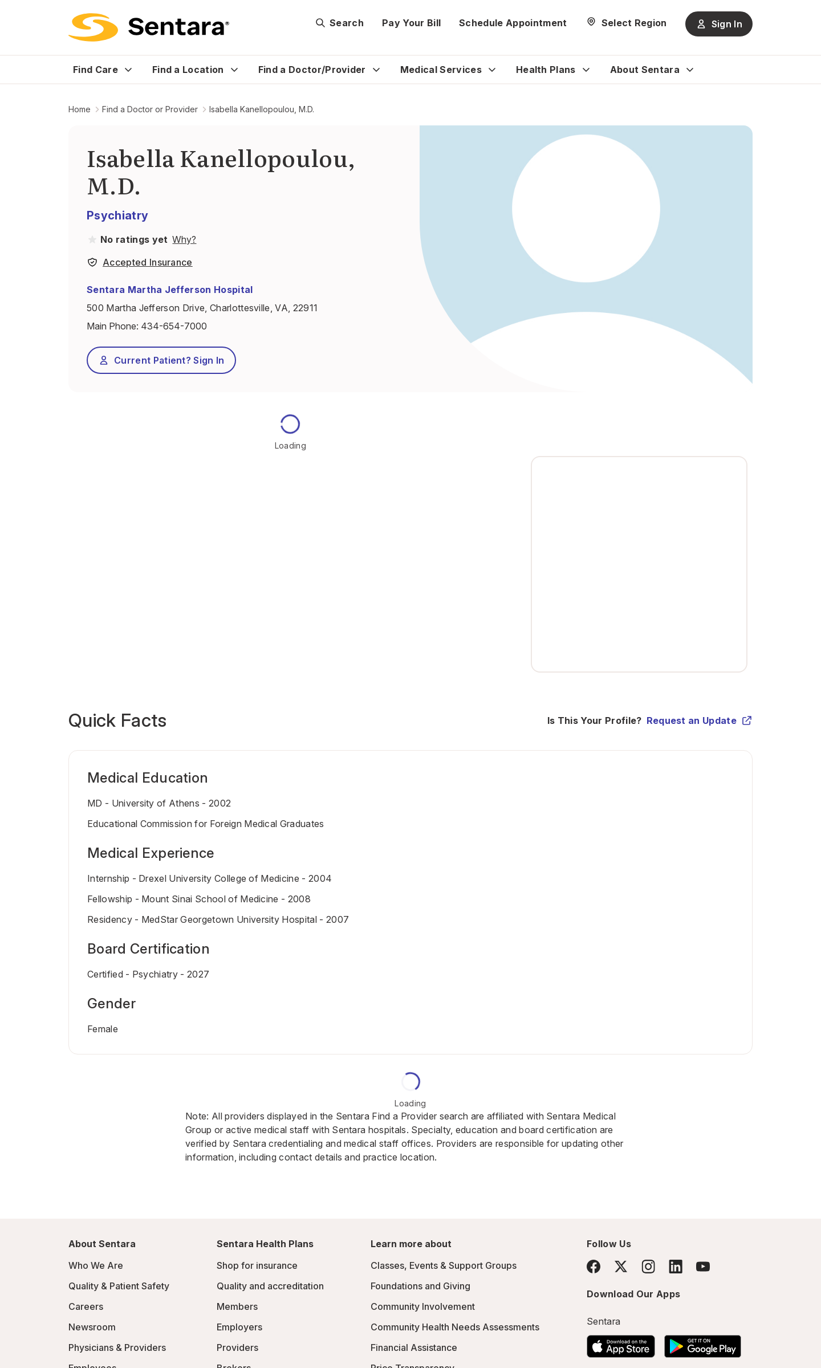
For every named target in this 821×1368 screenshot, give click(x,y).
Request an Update (700, 720)
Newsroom (92, 1327)
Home (79, 109)
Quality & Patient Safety (118, 1286)
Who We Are (95, 1265)
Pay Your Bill (411, 22)
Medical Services (441, 69)
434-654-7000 (174, 326)
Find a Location (188, 69)
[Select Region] (626, 22)
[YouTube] (703, 1266)
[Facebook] (593, 1266)
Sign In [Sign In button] (719, 24)
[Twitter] (621, 1266)
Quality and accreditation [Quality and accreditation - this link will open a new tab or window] (270, 1286)
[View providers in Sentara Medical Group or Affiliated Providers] (183, 239)
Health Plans (546, 69)
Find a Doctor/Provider (312, 69)
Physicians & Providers (117, 1347)
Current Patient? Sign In (161, 360)
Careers (85, 1306)
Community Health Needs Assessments (455, 1327)
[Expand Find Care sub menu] (128, 69)
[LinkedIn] (675, 1266)
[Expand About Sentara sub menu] (690, 69)
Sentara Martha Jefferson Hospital (170, 289)
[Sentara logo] (148, 27)
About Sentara (645, 69)
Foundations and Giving (420, 1286)
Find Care (95, 69)
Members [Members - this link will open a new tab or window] (237, 1306)
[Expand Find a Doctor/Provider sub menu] (376, 69)
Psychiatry (117, 215)
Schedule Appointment (513, 22)
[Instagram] (648, 1266)
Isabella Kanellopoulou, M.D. (261, 109)
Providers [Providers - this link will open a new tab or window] (237, 1347)
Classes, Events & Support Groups (444, 1265)
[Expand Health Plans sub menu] (586, 69)
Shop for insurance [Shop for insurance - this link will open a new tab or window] (257, 1265)
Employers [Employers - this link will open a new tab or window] (239, 1327)
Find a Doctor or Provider (150, 109)
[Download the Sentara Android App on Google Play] (702, 1343)
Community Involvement (423, 1306)
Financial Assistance (414, 1347)
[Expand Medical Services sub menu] (492, 69)
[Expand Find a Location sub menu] (234, 69)
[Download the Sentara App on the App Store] (621, 1343)
